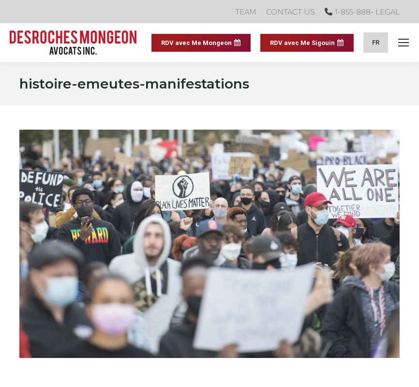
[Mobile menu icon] (403, 42)
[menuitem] (375, 42)
